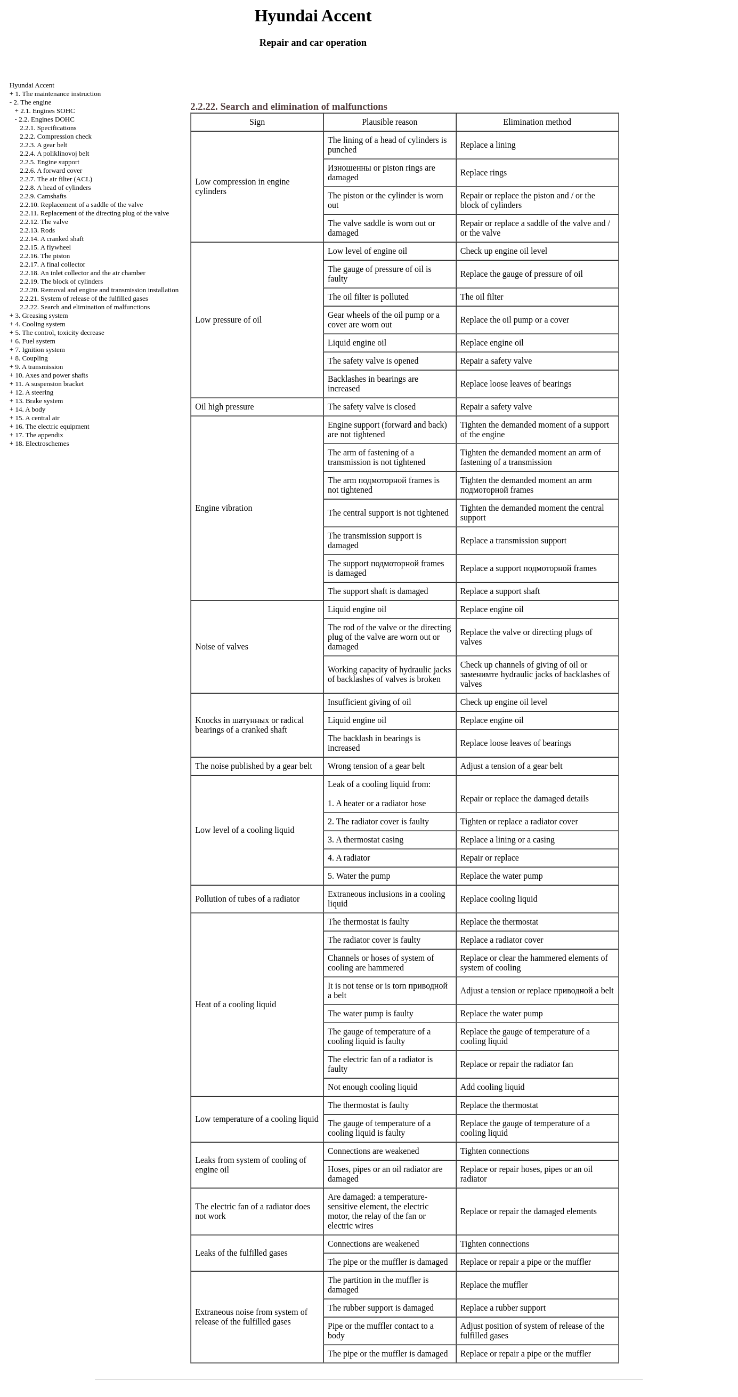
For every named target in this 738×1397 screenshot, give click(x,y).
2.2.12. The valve (44, 222)
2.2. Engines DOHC (47, 119)
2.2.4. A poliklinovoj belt (54, 153)
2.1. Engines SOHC (47, 111)
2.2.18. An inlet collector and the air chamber (82, 273)
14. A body (30, 409)
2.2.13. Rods (37, 230)
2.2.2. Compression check (56, 136)
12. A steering (34, 392)
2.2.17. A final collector (52, 264)
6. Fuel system (35, 341)
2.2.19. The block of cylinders (61, 281)
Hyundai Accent (32, 85)
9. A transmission (39, 367)
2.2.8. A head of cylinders (55, 187)
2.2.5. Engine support (49, 162)
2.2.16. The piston (45, 256)
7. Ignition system (40, 350)
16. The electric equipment (52, 426)
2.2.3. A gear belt (43, 145)
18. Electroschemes (42, 443)
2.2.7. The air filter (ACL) (56, 179)
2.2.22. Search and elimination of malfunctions (85, 307)
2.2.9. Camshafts (43, 196)
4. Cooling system (40, 324)
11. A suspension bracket (49, 384)
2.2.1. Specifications (48, 128)
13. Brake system (39, 401)
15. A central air (37, 418)
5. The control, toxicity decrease (59, 332)
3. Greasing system (41, 315)
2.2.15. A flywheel (45, 247)
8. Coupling (31, 358)
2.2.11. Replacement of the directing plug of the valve (94, 213)
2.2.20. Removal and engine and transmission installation (99, 290)
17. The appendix (39, 435)
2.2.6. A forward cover (51, 170)
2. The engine (32, 102)
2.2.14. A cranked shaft (52, 239)
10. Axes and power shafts (51, 375)
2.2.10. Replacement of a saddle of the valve (81, 204)
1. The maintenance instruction (58, 94)
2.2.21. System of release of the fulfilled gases (84, 298)
